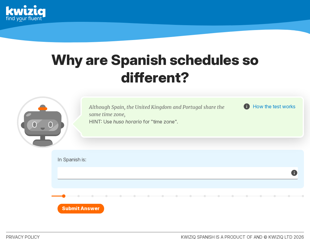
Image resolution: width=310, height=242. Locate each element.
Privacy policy (23, 237)
